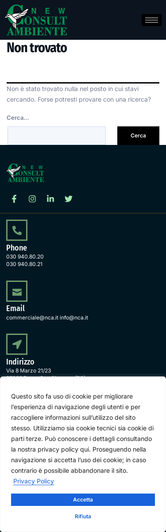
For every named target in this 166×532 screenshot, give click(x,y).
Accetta (83, 499)
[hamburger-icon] (152, 20)
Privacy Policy (33, 481)
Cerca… (18, 117)
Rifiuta (83, 516)
